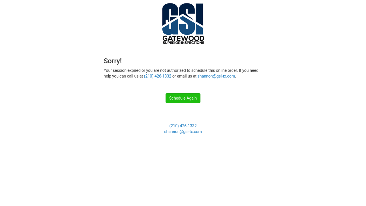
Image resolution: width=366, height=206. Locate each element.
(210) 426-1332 (158, 76)
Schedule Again (183, 98)
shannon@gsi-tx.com (216, 76)
